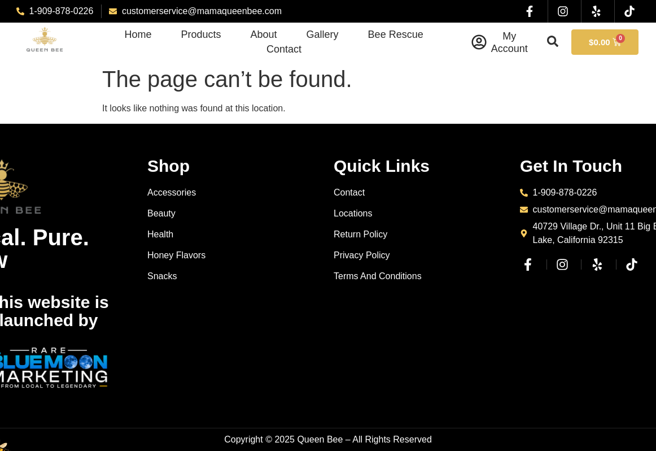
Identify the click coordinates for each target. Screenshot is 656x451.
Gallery (323, 34)
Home (137, 34)
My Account (509, 42)
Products (201, 34)
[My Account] (479, 42)
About (264, 34)
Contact (283, 49)
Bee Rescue (395, 34)
